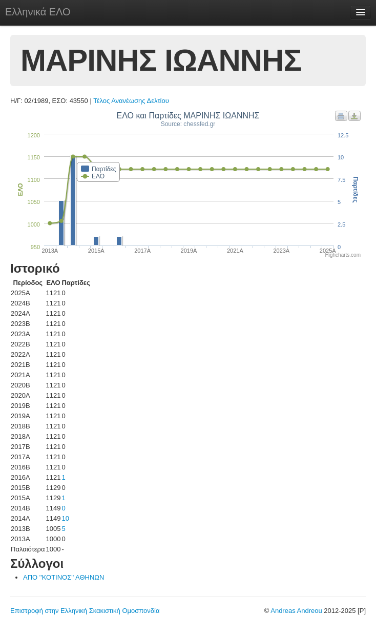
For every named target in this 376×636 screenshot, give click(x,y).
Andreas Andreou (296, 610)
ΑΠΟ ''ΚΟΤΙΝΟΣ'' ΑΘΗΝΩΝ (63, 577)
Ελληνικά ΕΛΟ (38, 11)
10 (65, 518)
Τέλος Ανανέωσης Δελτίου (131, 101)
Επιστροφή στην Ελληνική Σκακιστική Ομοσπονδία (84, 610)
